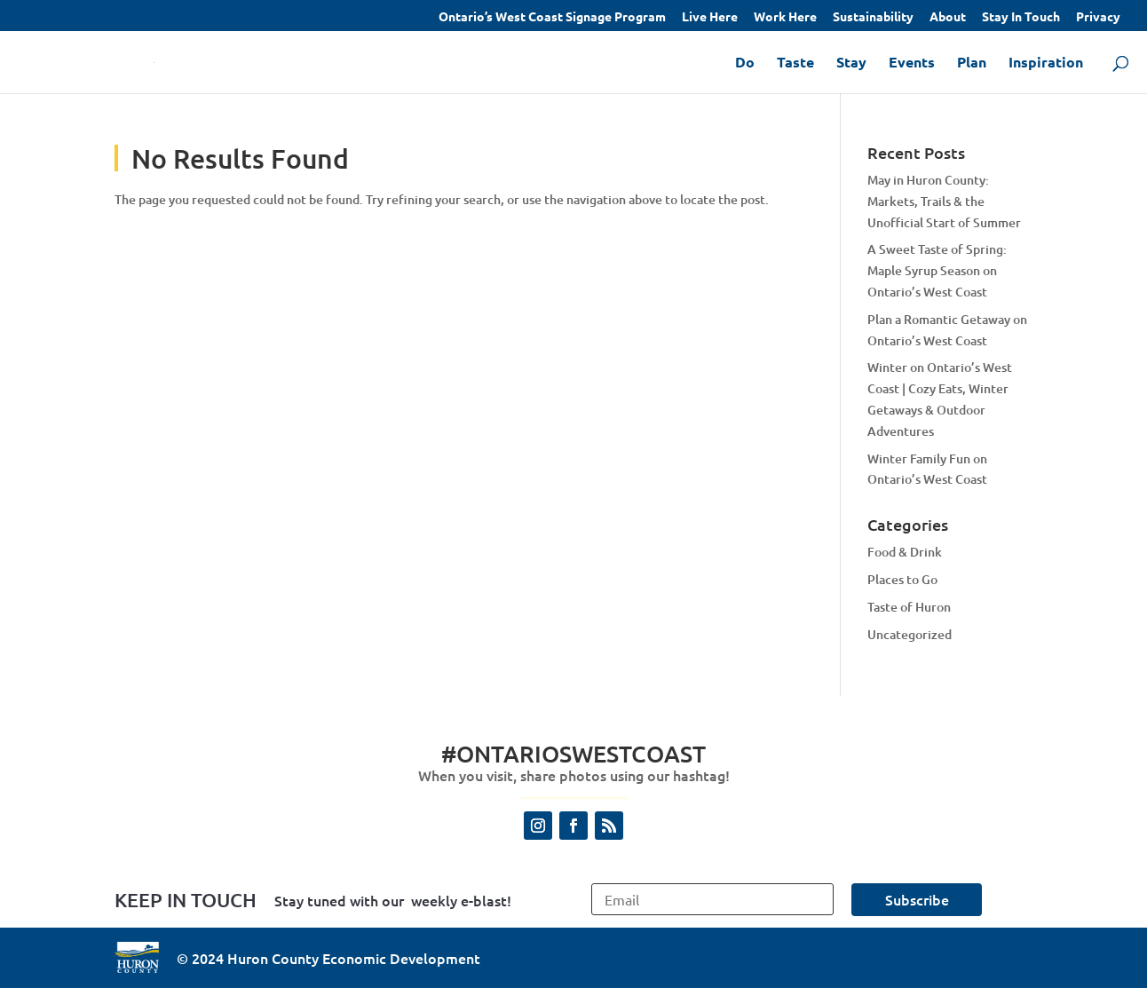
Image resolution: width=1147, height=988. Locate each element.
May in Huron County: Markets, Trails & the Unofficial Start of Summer (944, 201)
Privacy (1098, 17)
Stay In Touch (1021, 17)
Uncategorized (909, 634)
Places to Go (902, 579)
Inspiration (1046, 63)
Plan (971, 63)
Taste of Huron (909, 606)
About (947, 17)
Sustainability (873, 17)
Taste (795, 63)
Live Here (710, 17)
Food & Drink (904, 551)
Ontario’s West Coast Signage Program (552, 17)
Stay (851, 63)
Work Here (785, 17)
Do (745, 63)
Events (912, 63)
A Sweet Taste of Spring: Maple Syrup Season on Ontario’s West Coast (937, 270)
